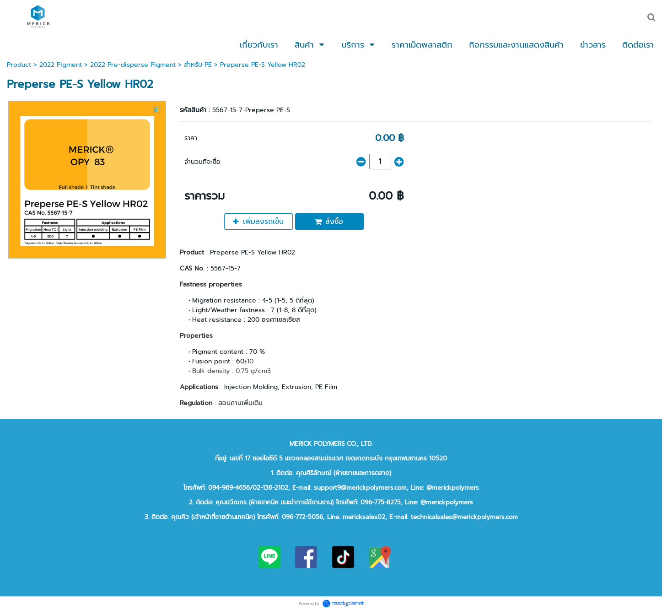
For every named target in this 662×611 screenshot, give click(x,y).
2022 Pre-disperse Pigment (133, 65)
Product (19, 65)
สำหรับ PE (198, 65)
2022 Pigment (60, 65)
